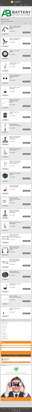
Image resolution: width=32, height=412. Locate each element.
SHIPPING (20, 408)
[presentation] (5, 353)
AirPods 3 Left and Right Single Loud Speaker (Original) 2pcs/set (15, 76)
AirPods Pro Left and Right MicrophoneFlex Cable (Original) (14, 248)
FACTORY (9, 408)
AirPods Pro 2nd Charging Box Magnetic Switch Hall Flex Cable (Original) (15, 137)
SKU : (10, 31)
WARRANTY (28, 408)
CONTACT (17, 408)
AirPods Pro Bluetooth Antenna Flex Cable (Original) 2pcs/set (14, 199)
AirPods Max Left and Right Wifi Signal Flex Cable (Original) (14, 101)
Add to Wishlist (5, 46)
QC (11, 408)
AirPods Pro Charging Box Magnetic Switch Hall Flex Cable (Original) (14, 211)
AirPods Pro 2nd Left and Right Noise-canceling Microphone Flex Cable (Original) (15, 162)
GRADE (14, 408)
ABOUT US (5, 408)
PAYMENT (24, 408)
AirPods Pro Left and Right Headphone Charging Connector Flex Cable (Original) (15, 236)
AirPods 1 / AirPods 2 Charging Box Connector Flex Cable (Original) (15, 27)
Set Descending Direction (30, 23)
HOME (3, 408)
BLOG (12, 409)
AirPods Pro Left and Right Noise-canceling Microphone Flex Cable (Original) (14, 260)
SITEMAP (15, 409)
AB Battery (19, 409)
